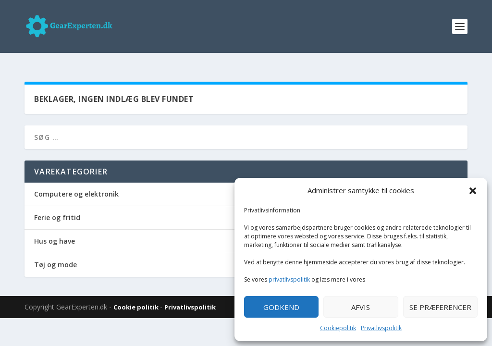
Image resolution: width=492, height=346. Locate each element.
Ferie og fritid (57, 207)
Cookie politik (136, 297)
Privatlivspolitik (381, 328)
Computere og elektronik (76, 184)
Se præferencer (440, 307)
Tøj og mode (55, 255)
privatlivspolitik (289, 279)
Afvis (360, 307)
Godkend (281, 307)
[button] (473, 191)
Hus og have (54, 231)
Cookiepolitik (338, 328)
